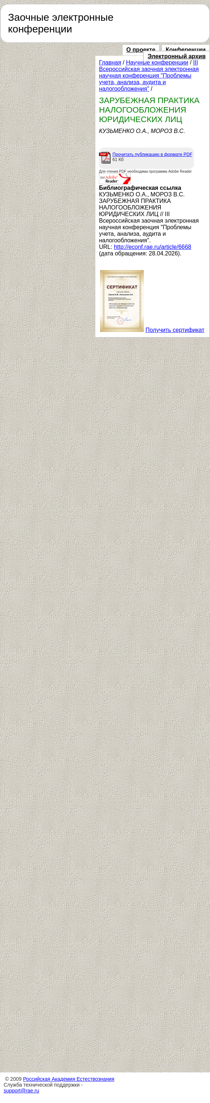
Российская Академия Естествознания (68, 1079)
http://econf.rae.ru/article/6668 (152, 247)
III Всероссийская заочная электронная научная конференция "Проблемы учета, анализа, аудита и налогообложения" (149, 75)
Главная (110, 62)
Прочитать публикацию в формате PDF (152, 154)
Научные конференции (157, 62)
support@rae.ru (21, 1091)
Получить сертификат (175, 330)
